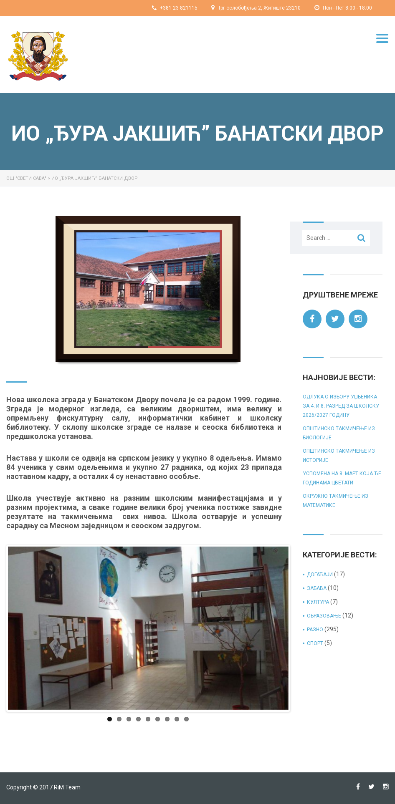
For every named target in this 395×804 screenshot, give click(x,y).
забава (317, 588)
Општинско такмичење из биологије (339, 433)
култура (318, 602)
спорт (315, 643)
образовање (324, 616)
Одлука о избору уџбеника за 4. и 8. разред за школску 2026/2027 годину (341, 406)
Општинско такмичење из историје (339, 455)
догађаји (320, 574)
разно (315, 630)
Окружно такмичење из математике (335, 500)
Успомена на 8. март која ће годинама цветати (342, 478)
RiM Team (67, 787)
